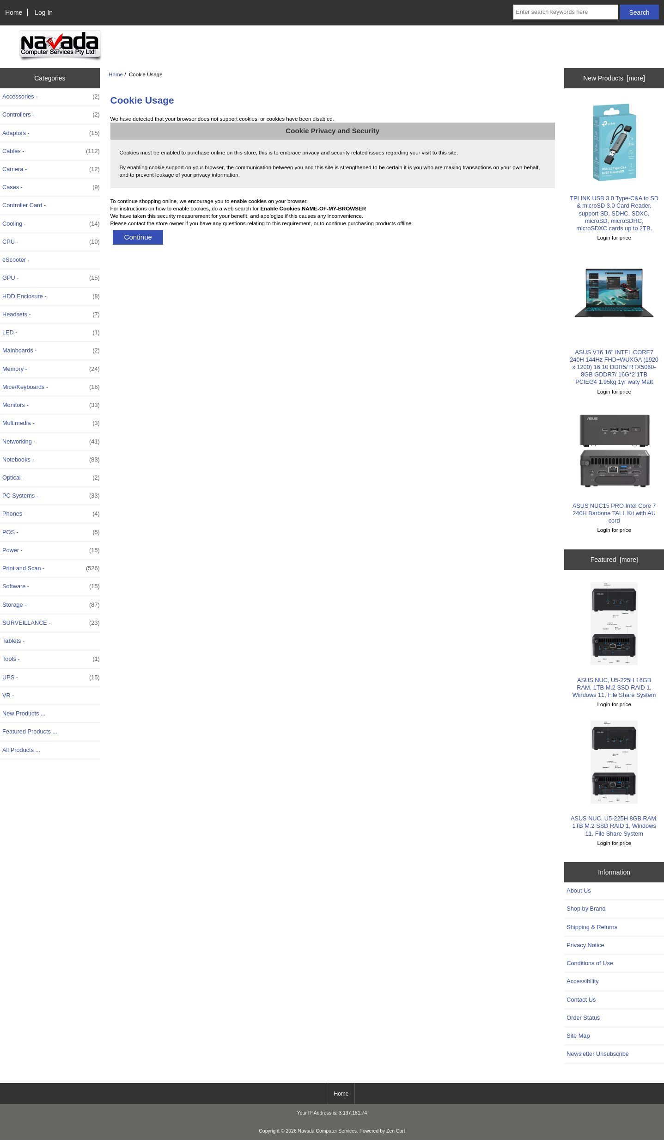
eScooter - (16, 259)
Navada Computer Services (327, 1131)
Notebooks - (51, 459)
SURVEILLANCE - (51, 623)
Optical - (51, 477)
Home (13, 12)
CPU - (51, 242)
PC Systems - (51, 495)
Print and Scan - (51, 568)
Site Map (578, 1035)
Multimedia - (51, 423)
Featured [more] (614, 559)
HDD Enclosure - (51, 296)
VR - (8, 695)
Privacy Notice (585, 945)
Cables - (51, 151)
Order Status (583, 1017)
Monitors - (51, 405)
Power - (51, 550)
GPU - (51, 278)
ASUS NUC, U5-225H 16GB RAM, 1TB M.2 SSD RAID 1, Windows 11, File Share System (614, 640)
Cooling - (51, 224)
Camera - (51, 169)
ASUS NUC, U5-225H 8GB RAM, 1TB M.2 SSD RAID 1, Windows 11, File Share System (614, 779)
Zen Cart (395, 1131)
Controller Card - (24, 205)
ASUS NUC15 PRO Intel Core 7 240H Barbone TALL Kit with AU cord (614, 466)
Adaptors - (51, 133)
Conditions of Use (590, 963)
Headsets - (51, 314)
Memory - (51, 369)
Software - (51, 586)
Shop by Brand (586, 908)
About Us (579, 890)
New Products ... (24, 713)
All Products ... (21, 749)
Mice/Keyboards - (51, 387)
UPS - (51, 677)
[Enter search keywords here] (565, 12)
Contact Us (581, 999)
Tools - (51, 659)
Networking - (51, 441)
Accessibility (582, 981)
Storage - (51, 605)
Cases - (51, 187)
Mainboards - (51, 350)
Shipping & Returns (592, 927)
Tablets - (13, 640)
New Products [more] (614, 78)
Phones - (51, 514)
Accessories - (51, 96)
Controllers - (51, 114)
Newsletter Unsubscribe (598, 1053)
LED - (51, 332)
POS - (51, 532)
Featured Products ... (29, 731)
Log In (44, 12)
